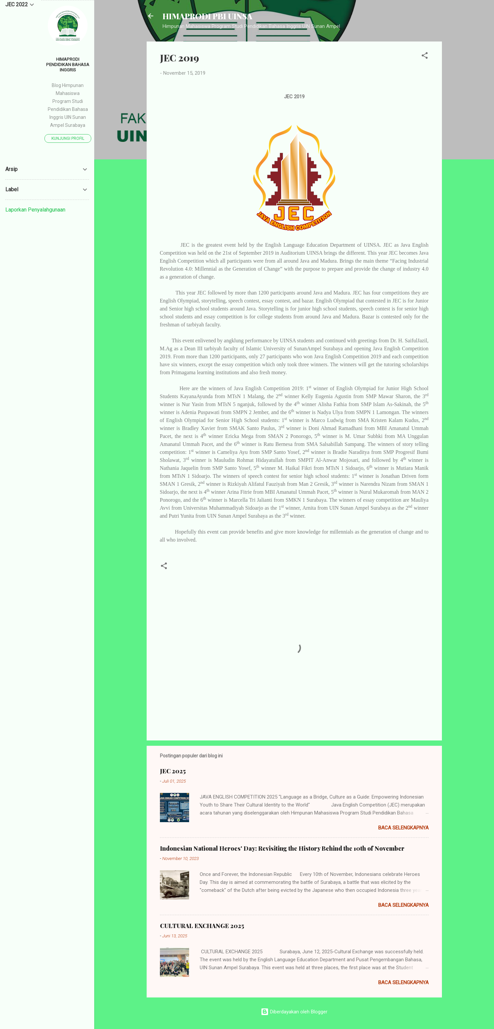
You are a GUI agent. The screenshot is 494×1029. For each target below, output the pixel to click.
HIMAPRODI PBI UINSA (207, 16)
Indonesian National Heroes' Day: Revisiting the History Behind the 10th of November (282, 848)
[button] (425, 56)
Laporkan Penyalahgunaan (35, 210)
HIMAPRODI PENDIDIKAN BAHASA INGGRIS (67, 64)
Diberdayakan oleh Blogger (294, 1012)
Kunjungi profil (67, 138)
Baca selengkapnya (403, 828)
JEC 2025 (173, 771)
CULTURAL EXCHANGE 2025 (202, 926)
